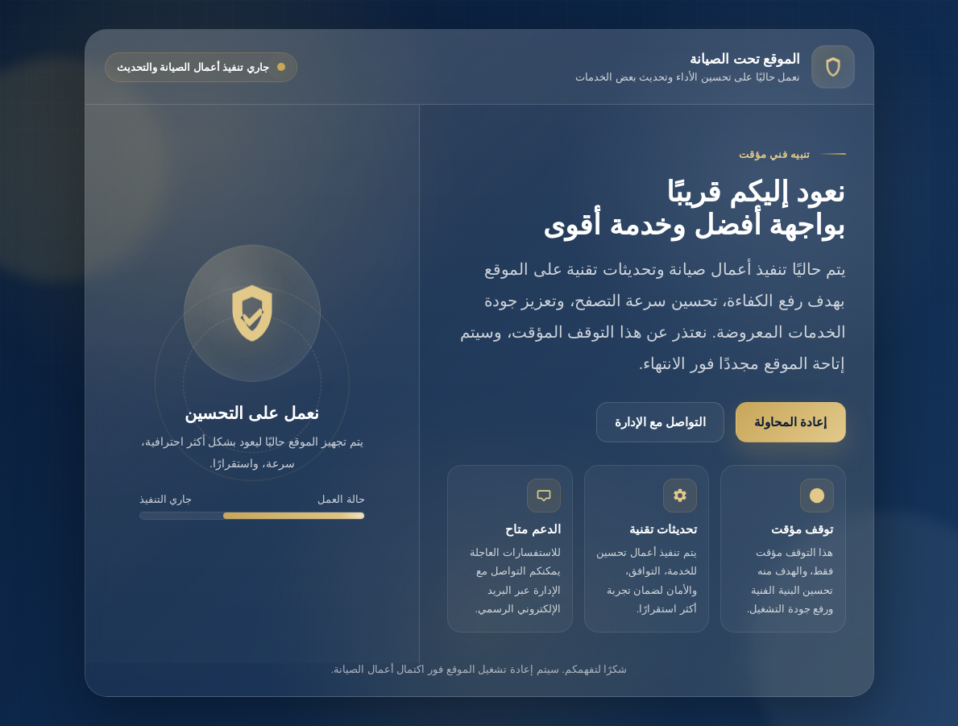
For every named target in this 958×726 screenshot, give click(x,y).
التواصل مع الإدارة (660, 422)
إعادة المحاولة (790, 422)
